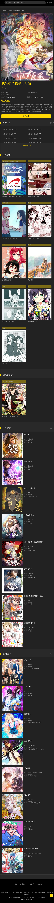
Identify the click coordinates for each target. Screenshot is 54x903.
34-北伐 (30, 442)
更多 (52, 428)
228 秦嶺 (30, 523)
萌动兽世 (27, 795)
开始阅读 (26, 116)
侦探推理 (30, 440)
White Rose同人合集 (34, 196)
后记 (29, 244)
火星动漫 (30, 573)
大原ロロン (31, 627)
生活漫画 (30, 629)
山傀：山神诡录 (29, 488)
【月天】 (8, 92)
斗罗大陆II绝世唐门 (31, 848)
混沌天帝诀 (28, 569)
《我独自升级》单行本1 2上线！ (36, 749)
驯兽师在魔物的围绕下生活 (33, 596)
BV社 (29, 826)
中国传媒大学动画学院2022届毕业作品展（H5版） (17, 196)
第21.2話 (30, 604)
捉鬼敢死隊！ (31, 550)
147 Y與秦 (30, 829)
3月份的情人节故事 (33, 238)
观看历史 (50, 3)
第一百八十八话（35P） (35, 129)
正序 (52, 123)
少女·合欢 (31, 280)
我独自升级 (28, 741)
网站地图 (39, 884)
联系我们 (23, 884)
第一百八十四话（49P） (35, 138)
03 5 (29, 161)
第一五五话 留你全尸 (8, 381)
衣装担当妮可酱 (7, 280)
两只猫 (30, 665)
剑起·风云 (27, 434)
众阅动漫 (30, 546)
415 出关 (30, 856)
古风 (3, 100)
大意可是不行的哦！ (8, 321)
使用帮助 (31, 884)
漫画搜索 (9, 3)
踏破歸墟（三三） (32, 496)
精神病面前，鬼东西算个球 (33, 542)
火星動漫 (30, 439)
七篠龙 (30, 600)
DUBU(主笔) (31, 745)
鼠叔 (29, 718)
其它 (8, 100)
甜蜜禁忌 (27, 714)
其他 (29, 467)
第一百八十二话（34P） (35, 142)
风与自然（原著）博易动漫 (35, 772)
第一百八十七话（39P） (10, 134)
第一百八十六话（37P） (35, 134)
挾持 (29, 469)
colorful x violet (32, 321)
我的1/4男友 (28, 660)
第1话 (29, 203)
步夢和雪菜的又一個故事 (9, 238)
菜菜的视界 (5, 203)
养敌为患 (27, 768)
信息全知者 (28, 461)
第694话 (30, 695)
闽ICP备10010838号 (27, 899)
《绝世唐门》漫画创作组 (34, 853)
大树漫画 (3, 10)
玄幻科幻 (30, 575)
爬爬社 (30, 493)
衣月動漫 (30, 466)
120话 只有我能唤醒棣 (33, 668)
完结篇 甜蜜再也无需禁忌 (34, 722)
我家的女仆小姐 (29, 623)
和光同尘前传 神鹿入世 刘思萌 (10, 161)
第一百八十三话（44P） (10, 142)
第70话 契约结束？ (33, 776)
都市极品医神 (29, 515)
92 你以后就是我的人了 (34, 803)
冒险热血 (30, 666)
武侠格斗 (9, 10)
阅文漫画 (30, 520)
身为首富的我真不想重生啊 (10, 416)
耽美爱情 (30, 720)
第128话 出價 (31, 577)
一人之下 (27, 687)
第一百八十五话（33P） (10, 138)
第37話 (30, 631)
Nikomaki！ (5, 363)
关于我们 (14, 884)
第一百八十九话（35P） (10, 129)
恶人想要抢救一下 (30, 822)
